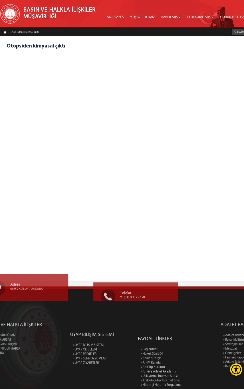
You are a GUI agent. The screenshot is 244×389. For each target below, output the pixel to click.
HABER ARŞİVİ (171, 17)
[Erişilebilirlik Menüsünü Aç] (236, 369)
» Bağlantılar (149, 364)
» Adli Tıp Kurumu (153, 382)
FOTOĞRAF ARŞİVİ (200, 17)
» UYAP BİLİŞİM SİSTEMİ (89, 356)
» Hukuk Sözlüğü (152, 369)
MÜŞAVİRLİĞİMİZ (142, 17)
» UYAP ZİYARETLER (86, 373)
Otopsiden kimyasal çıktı (23, 32)
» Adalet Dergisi (151, 373)
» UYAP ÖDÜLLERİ (85, 360)
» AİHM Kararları (152, 378)
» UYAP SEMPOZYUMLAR (90, 369)
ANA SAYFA (115, 17)
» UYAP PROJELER (85, 364)
